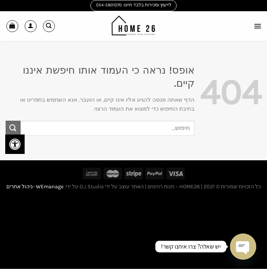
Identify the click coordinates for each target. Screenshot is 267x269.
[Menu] (256, 26)
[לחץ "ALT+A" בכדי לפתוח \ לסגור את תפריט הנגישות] (15, 144)
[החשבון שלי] (31, 26)
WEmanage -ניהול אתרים (34, 186)
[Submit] (13, 128)
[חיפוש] (49, 26)
